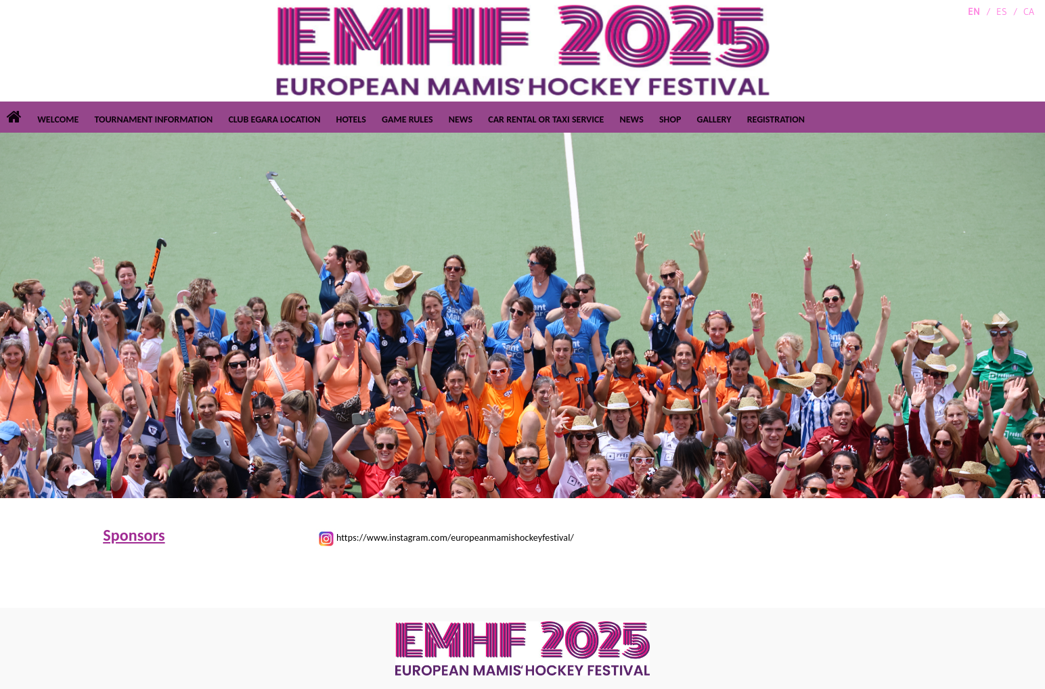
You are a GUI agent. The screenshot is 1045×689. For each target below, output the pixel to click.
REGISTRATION (776, 119)
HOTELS (351, 119)
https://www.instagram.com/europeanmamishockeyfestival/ (455, 537)
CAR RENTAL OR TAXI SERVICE (546, 119)
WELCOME (58, 119)
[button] (39, 315)
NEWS (460, 119)
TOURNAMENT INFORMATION (153, 119)
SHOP (670, 119)
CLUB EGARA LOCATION (274, 119)
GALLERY (714, 119)
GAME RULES (407, 119)
